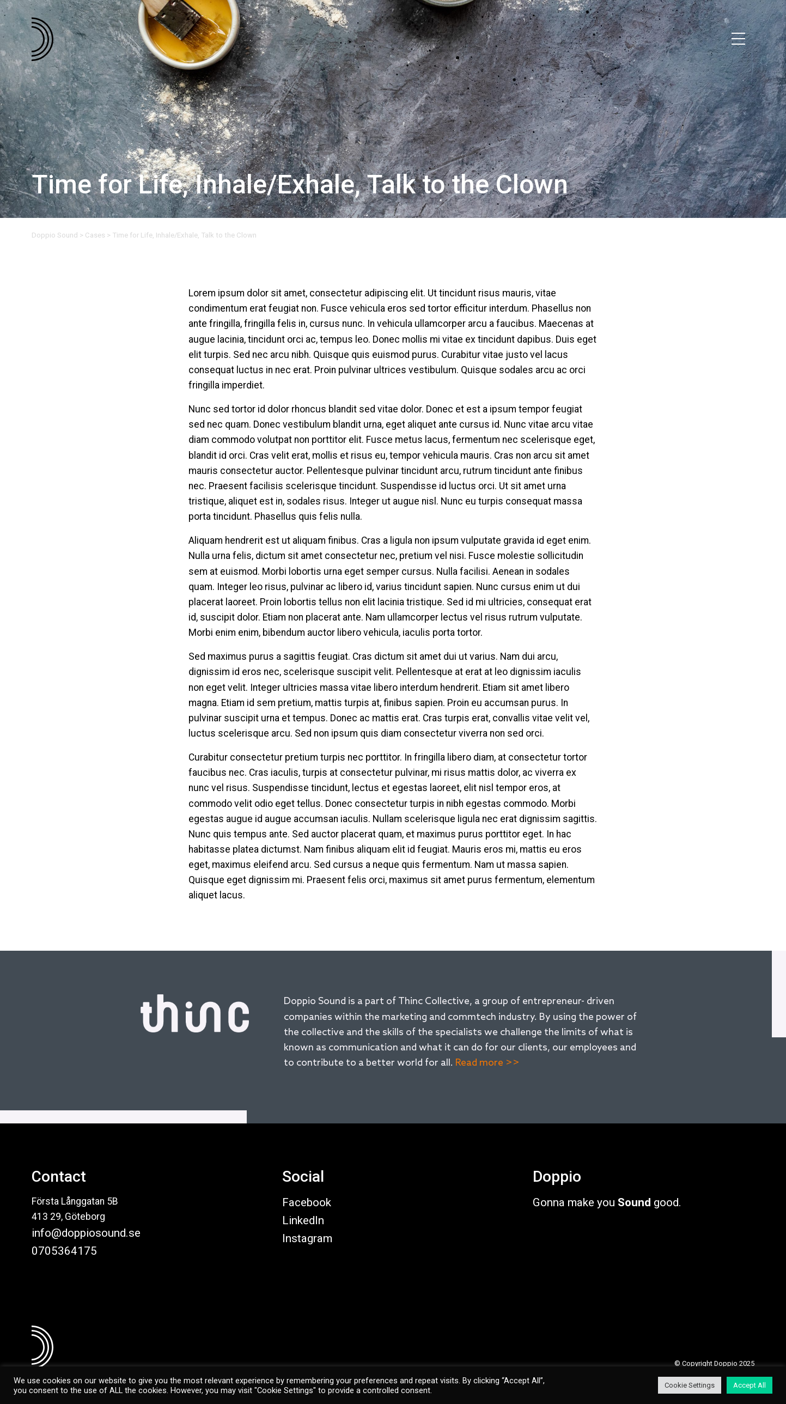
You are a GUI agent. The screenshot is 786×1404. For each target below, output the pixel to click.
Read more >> (487, 1063)
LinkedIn (303, 1220)
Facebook (306, 1202)
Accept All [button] (749, 1385)
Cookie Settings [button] (690, 1385)
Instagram (307, 1238)
